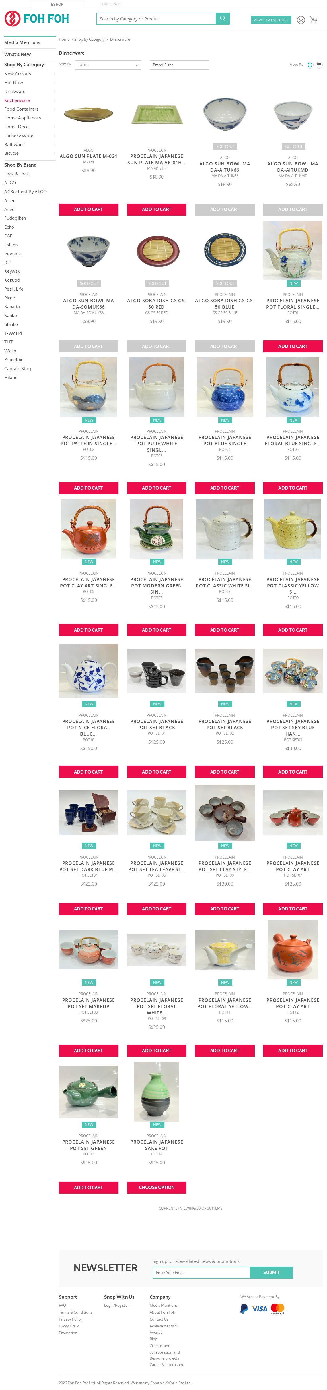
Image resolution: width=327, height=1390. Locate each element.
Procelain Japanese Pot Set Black (156, 724)
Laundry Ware (19, 136)
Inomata (13, 254)
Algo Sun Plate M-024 (88, 156)
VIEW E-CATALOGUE (271, 20)
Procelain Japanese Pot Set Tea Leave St (156, 866)
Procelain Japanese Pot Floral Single (293, 303)
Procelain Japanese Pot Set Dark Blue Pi (88, 866)
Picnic (10, 298)
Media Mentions (22, 43)
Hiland (11, 377)
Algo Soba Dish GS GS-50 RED (156, 303)
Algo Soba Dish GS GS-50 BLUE (224, 303)
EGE (8, 236)
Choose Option (156, 1187)
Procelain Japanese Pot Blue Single (224, 440)
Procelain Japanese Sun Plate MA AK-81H (156, 159)
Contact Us (159, 1319)
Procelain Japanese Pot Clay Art (292, 866)
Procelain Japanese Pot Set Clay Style (224, 866)
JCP (7, 262)
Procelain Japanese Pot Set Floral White (156, 1006)
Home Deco (16, 127)
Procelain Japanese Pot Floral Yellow (224, 1003)
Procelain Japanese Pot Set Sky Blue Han (292, 727)
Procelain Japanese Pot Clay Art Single (88, 582)
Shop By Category (89, 39)
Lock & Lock (16, 174)
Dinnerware (120, 39)
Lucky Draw (69, 1326)
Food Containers (21, 109)
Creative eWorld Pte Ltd (170, 1382)
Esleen (11, 245)
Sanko (10, 315)
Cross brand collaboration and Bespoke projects (165, 1352)
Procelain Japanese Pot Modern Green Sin (156, 585)
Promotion (68, 1332)
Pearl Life (14, 289)
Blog (153, 1338)
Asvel (10, 209)
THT (8, 342)
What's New (17, 54)
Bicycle (11, 153)
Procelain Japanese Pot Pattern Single (88, 440)
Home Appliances (22, 118)
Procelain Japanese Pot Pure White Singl (156, 443)
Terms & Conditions (75, 1312)
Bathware (14, 144)
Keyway (12, 271)
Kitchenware (17, 100)
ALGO (10, 183)
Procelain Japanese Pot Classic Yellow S (292, 585)
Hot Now (13, 82)
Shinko (11, 324)
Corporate (111, 4)
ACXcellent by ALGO (25, 191)
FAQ (62, 1305)
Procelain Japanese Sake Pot (156, 1145)
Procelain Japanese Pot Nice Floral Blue (88, 727)
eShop (57, 4)
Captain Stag (17, 368)
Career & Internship (166, 1364)
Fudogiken (15, 218)
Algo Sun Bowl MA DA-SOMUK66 (88, 303)
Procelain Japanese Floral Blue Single (293, 440)
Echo (9, 227)
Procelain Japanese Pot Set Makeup (88, 1003)
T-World (13, 333)
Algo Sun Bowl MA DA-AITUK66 (224, 167)
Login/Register (116, 1305)
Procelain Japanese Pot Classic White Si (225, 582)
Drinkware (15, 91)
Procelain (14, 359)
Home (64, 39)
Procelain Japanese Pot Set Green (88, 1145)
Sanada (12, 306)
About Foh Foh (162, 1312)
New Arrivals (17, 73)
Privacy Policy (70, 1319)
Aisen (10, 200)
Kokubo (12, 280)
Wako (10, 351)
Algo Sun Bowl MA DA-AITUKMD (292, 167)
